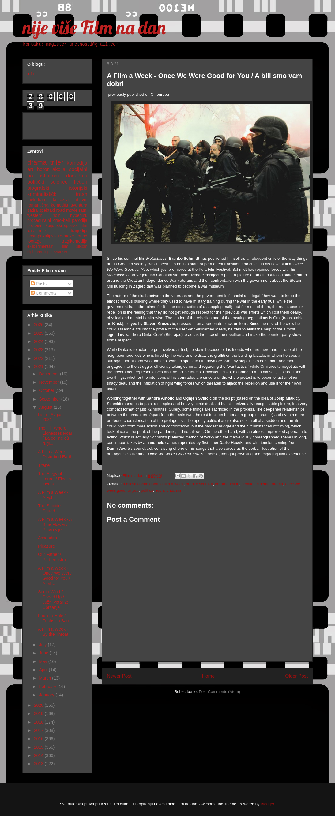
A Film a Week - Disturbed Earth (55, 454)
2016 (39, 738)
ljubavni (80, 199)
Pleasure (46, 546)
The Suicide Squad (49, 508)
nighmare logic (39, 252)
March (45, 678)
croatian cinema (255, 484)
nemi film (60, 252)
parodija (79, 220)
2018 (39, 722)
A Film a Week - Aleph (53, 495)
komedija (77, 163)
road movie (67, 210)
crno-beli (61, 220)
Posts (39, 283)
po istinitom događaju (57, 176)
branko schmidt (199, 484)
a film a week (172, 484)
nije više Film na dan (94, 27)
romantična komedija (47, 205)
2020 (39, 705)
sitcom (81, 246)
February (48, 686)
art (30, 169)
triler (56, 162)
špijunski (53, 225)
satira (32, 210)
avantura (79, 205)
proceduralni (39, 220)
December (49, 373)
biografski (38, 188)
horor (43, 169)
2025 (39, 333)
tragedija (79, 230)
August (46, 407)
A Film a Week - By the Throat (53, 632)
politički (35, 182)
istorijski (78, 188)
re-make (66, 235)
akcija (59, 169)
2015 (39, 747)
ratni (83, 210)
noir (56, 215)
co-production (227, 484)
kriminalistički (42, 194)
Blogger (267, 804)
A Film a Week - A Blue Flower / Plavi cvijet (55, 524)
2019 (39, 713)
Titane (44, 465)
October (47, 390)
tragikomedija (74, 241)
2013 (39, 763)
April (44, 669)
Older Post (296, 676)
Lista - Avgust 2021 (51, 417)
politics (147, 490)
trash (81, 194)
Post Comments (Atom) (219, 691)
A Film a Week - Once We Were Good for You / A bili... (55, 576)
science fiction (68, 182)
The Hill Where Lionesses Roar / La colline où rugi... (55, 436)
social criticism (168, 490)
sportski (71, 225)
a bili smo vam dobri (140, 484)
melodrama (38, 199)
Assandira (47, 537)
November (49, 382)
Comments (44, 293)
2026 (39, 324)
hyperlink (78, 215)
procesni (35, 225)
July (43, 644)
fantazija (61, 199)
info (30, 73)
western (34, 215)
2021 (39, 366)
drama (277, 484)
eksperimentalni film (47, 246)
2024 (39, 341)
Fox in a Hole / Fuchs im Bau (53, 618)
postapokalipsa (41, 235)
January (47, 694)
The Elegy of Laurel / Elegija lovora (54, 478)
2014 (39, 755)
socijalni (78, 169)
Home (208, 676)
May (43, 661)
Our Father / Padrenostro (52, 557)
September (50, 399)
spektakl (47, 210)
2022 (39, 358)
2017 (39, 730)
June (44, 652)
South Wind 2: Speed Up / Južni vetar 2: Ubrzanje (53, 599)
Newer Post (119, 676)
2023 (39, 349)
